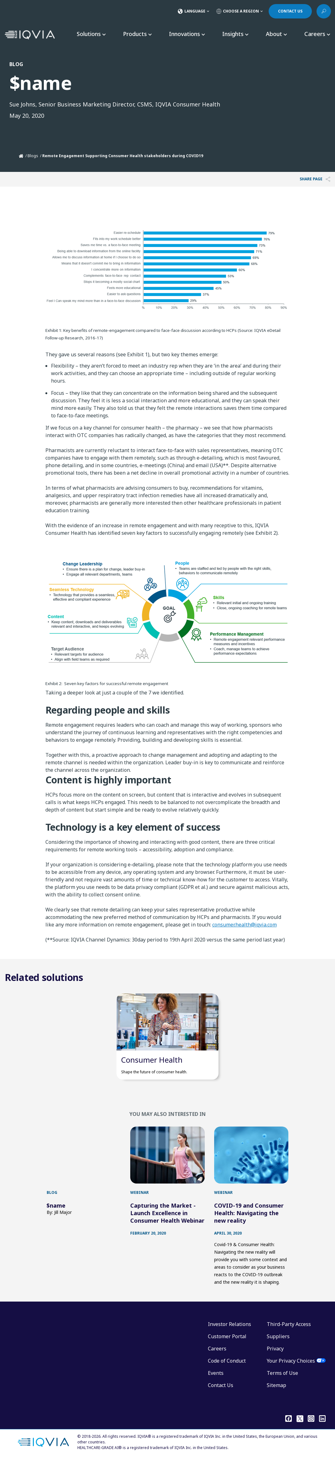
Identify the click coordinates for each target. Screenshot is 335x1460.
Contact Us (220, 1385)
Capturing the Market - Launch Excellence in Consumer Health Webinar (167, 1213)
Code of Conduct (227, 1360)
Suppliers (278, 1336)
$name (56, 1205)
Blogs (33, 155)
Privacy (275, 1348)
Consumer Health (152, 1060)
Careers (217, 1348)
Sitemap (276, 1385)
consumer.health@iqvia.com (244, 924)
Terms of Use (282, 1373)
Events (216, 1373)
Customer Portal (227, 1336)
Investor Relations (229, 1324)
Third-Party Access (289, 1324)
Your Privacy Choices (291, 1360)
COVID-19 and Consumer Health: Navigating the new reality (249, 1213)
